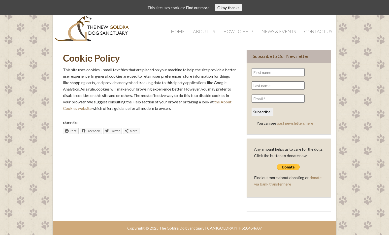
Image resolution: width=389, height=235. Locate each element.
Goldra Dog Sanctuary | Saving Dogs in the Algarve (102, 30)
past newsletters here (295, 123)
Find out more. (198, 7)
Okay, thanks (228, 7)
